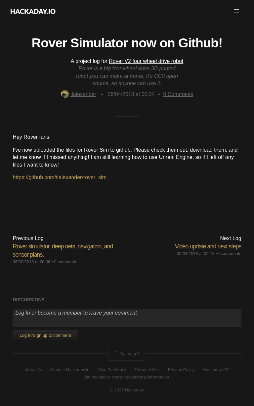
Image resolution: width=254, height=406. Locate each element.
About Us (33, 369)
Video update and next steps (208, 246)
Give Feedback (112, 369)
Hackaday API (216, 369)
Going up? (126, 354)
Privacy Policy (181, 369)
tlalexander (78, 94)
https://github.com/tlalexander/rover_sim (59, 177)
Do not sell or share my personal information (127, 377)
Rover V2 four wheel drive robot (146, 61)
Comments (178, 94)
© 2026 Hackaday (127, 389)
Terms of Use (147, 369)
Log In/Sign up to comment (45, 335)
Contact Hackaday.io (69, 369)
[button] (236, 11)
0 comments (65, 261)
